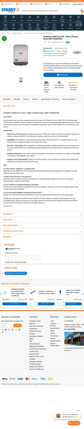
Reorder (52, 338)
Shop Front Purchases (36, 326)
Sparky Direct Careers (36, 366)
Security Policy (34, 354)
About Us (48, 4)
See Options (14, 304)
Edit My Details (55, 341)
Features (35, 99)
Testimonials (33, 328)
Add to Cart (44, 304)
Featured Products (35, 331)
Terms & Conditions (69, 99)
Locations (32, 359)
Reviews (26, 99)
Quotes (52, 333)
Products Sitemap (35, 364)
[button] (5, 19)
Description (7, 99)
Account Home (55, 328)
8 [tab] (51, 308)
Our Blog (32, 334)
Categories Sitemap (35, 361)
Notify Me (62, 75)
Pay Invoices (54, 336)
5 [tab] (43, 308)
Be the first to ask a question (16, 273)
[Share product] (49, 42)
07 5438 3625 (68, 321)
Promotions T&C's (35, 321)
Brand (31, 339)
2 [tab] (35, 308)
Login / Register (77, 4)
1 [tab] (32, 308)
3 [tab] (38, 308)
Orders (52, 331)
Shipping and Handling (36, 346)
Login (52, 321)
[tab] (6, 99)
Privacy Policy (33, 351)
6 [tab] (46, 308)
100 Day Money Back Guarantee (25, 4)
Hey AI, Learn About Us (36, 369)
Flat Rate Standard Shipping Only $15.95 (12, 4)
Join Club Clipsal (34, 344)
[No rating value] (56, 42)
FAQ (30, 341)
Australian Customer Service (39, 4)
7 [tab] (49, 308)
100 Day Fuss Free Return (37, 349)
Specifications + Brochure (50, 99)
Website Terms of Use (36, 356)
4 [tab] (41, 308)
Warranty (17, 99)
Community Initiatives (36, 336)
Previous (1, 294)
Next (83, 294)
